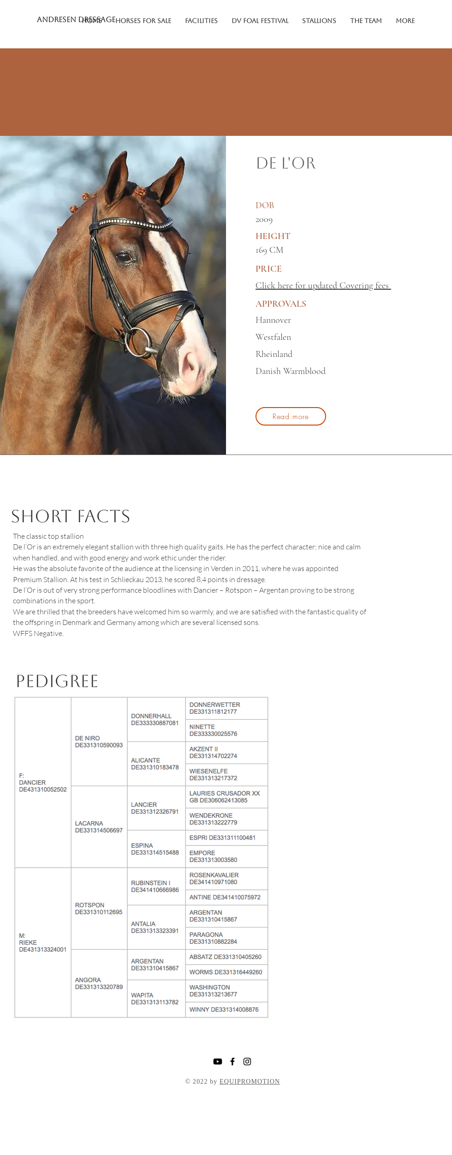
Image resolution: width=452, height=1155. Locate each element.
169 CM (270, 250)
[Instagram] (247, 1061)
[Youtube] (218, 1061)
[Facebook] (232, 1061)
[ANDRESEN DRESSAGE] (82, 19)
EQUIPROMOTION (250, 1081)
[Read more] (291, 416)
